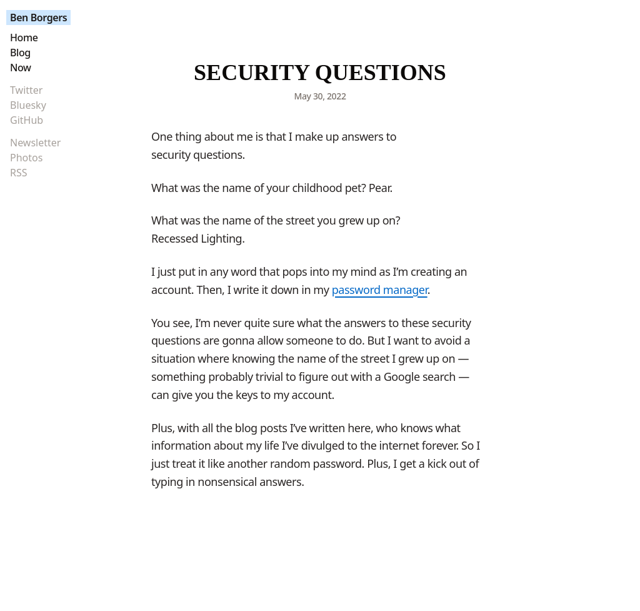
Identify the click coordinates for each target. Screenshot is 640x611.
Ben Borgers (38, 17)
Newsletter (35, 142)
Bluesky (28, 105)
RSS (19, 172)
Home (24, 37)
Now (20, 67)
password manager (380, 289)
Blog (20, 52)
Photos (26, 157)
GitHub (26, 120)
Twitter (26, 90)
